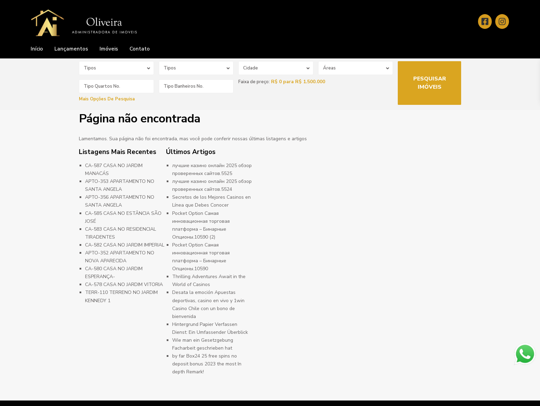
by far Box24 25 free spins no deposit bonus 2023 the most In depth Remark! (206, 364)
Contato (139, 48)
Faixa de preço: (254, 81)
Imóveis (109, 48)
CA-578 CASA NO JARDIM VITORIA (124, 284)
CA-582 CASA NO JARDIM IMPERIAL (124, 245)
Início (37, 48)
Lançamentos (71, 48)
